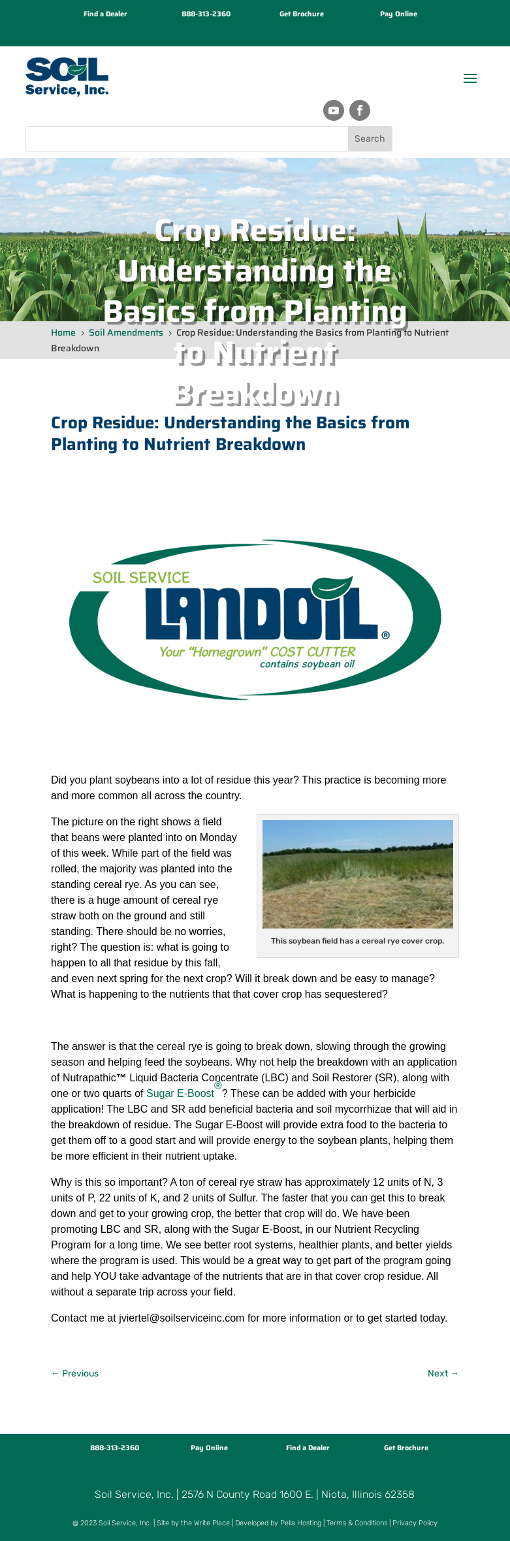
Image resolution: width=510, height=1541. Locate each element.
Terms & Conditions (357, 1523)
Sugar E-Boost (184, 1090)
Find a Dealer (105, 14)
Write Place (212, 1523)
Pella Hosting (300, 1523)
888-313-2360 (206, 14)
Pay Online (398, 14)
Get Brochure (301, 14)
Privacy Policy (415, 1523)
